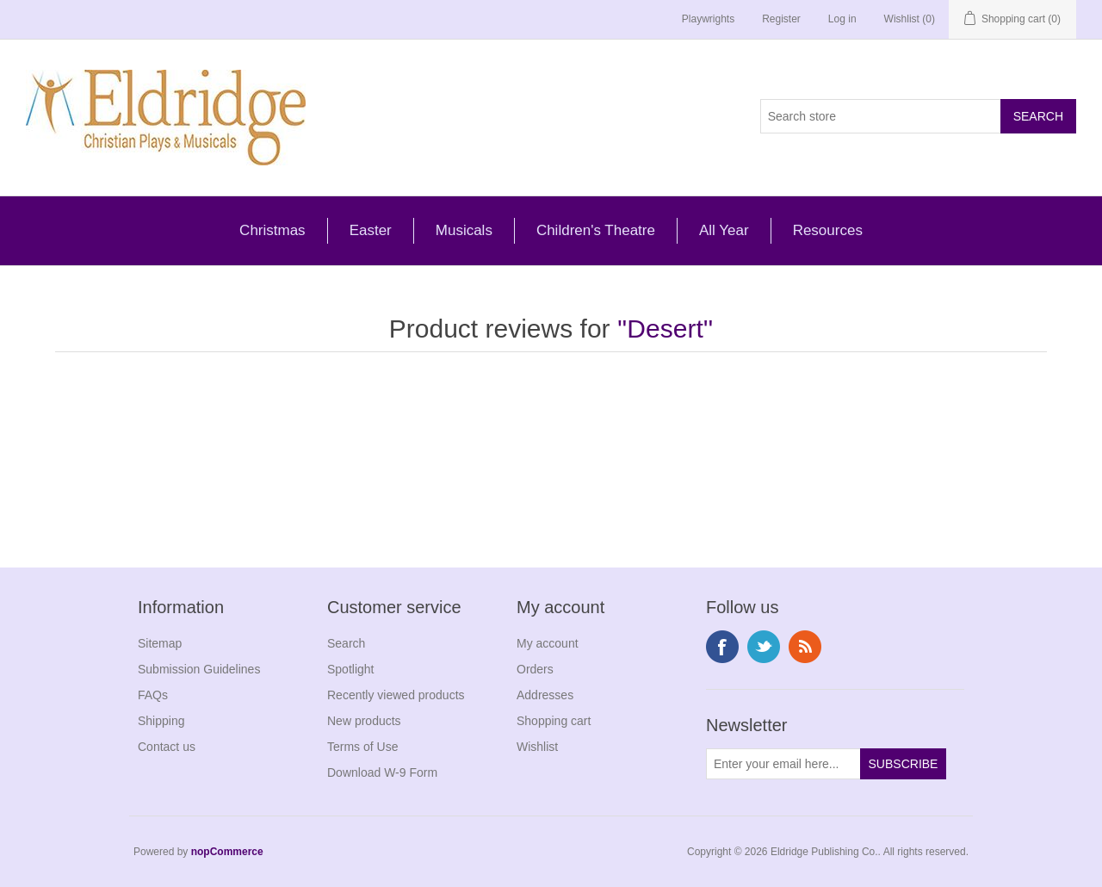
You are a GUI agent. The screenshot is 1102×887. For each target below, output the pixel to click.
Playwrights (708, 19)
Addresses (545, 695)
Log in (842, 19)
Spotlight (350, 669)
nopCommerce (227, 852)
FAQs (153, 695)
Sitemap (160, 643)
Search (346, 643)
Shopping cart (554, 721)
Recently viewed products (396, 695)
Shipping (161, 721)
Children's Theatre (595, 230)
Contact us (166, 747)
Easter (371, 230)
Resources (828, 230)
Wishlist (537, 747)
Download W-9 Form (382, 772)
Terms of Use (362, 747)
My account (548, 643)
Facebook (722, 646)
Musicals (464, 230)
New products (364, 721)
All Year (724, 230)
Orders (535, 669)
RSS (805, 646)
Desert (665, 328)
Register (781, 19)
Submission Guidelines (199, 669)
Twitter (763, 646)
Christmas (272, 230)
